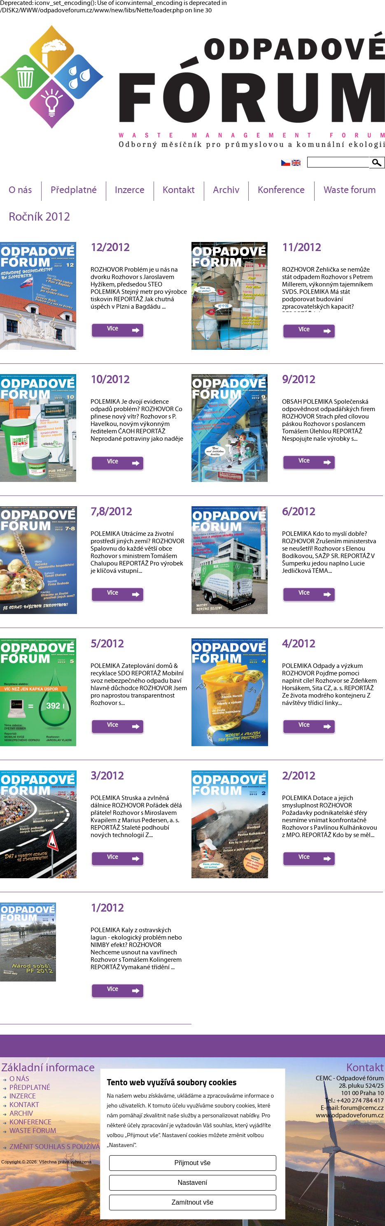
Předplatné (74, 190)
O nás (20, 190)
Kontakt (179, 190)
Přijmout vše (192, 1162)
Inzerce (130, 190)
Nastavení (192, 1182)
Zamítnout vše (192, 1202)
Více (112, 329)
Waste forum (350, 190)
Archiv (226, 190)
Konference (281, 190)
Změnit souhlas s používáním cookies (75, 1147)
